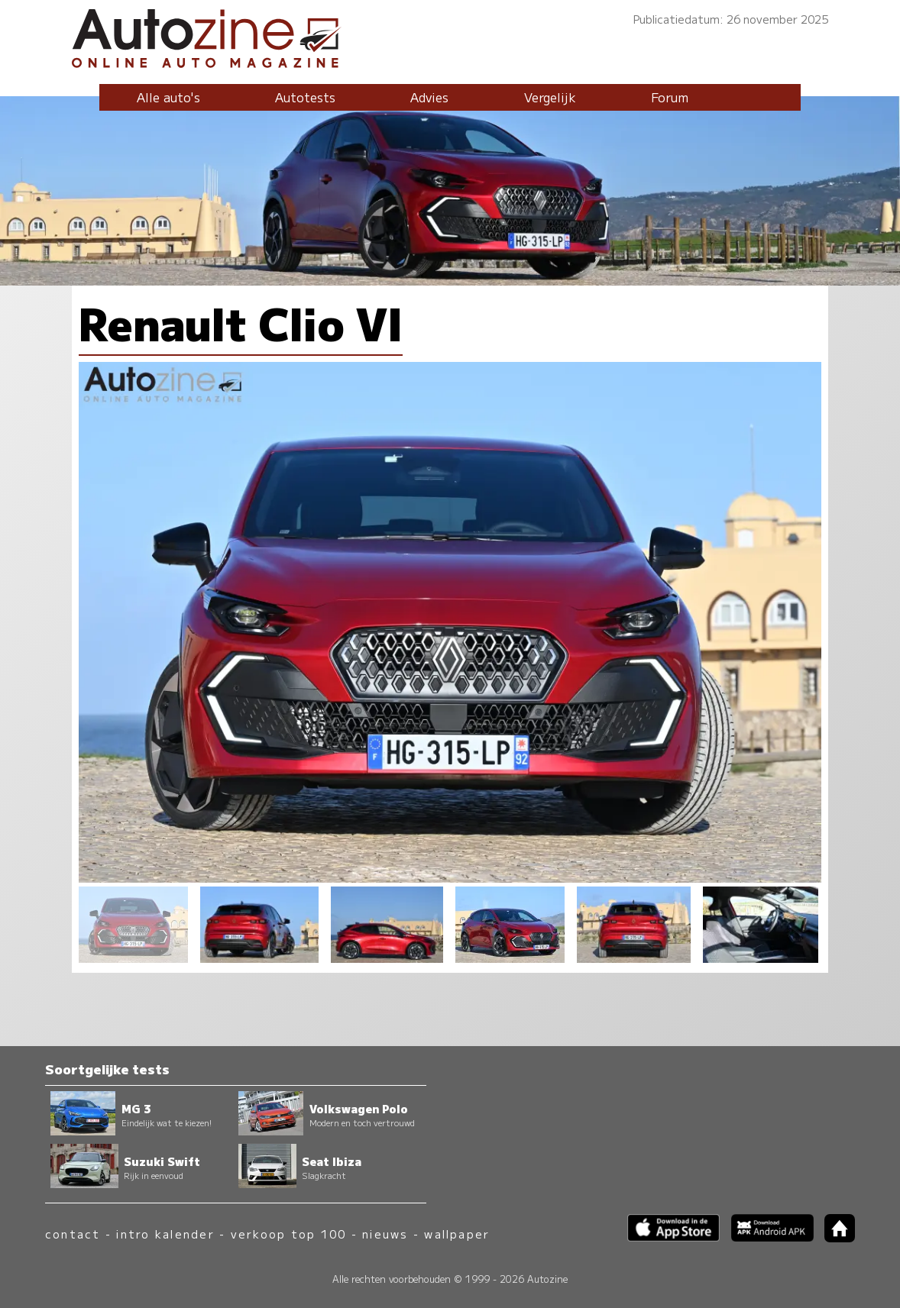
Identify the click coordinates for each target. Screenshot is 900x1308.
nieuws (385, 1234)
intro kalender (165, 1234)
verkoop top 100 (289, 1234)
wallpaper (457, 1234)
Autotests (305, 97)
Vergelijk (550, 97)
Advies (429, 97)
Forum (669, 97)
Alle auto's (168, 97)
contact (73, 1234)
